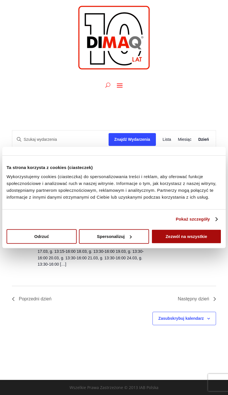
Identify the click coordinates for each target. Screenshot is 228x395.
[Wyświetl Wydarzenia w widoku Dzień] (203, 139)
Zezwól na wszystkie (186, 236)
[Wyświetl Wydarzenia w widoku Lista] (167, 139)
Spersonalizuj (114, 236)
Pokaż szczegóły (193, 219)
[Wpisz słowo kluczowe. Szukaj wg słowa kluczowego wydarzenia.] (60, 139)
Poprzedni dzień (32, 298)
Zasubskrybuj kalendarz (181, 318)
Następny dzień (197, 298)
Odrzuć (41, 236)
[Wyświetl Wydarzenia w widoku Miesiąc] (184, 139)
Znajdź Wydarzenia (132, 139)
